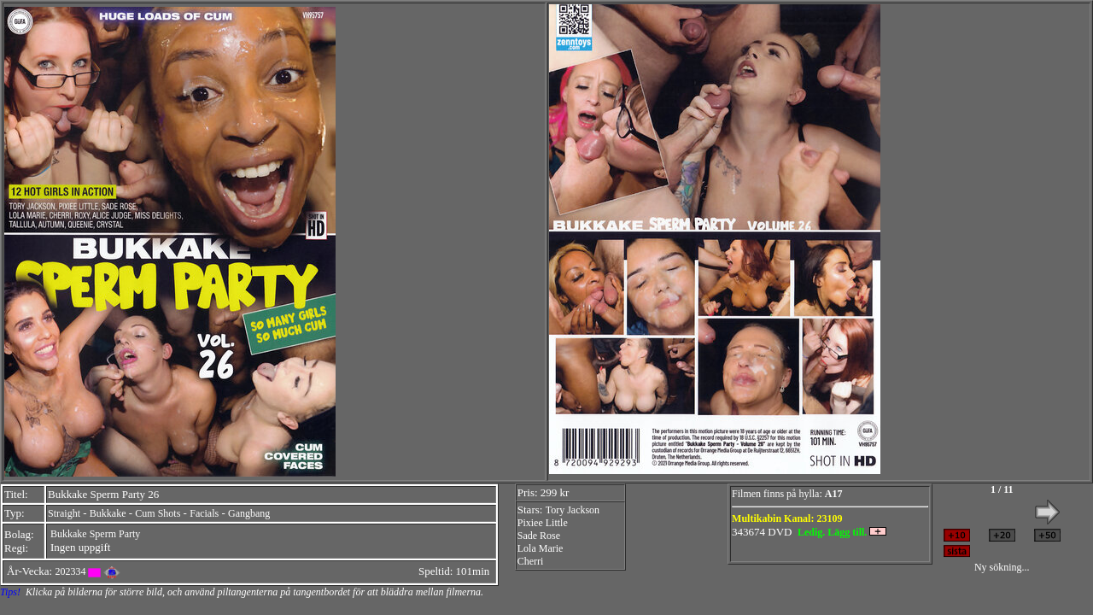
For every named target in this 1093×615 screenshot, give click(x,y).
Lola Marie (540, 548)
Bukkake (108, 513)
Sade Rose (538, 536)
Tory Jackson (572, 510)
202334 (70, 571)
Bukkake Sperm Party (95, 534)
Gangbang (249, 513)
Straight (64, 513)
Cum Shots (157, 513)
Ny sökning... (1002, 567)
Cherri (530, 561)
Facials (204, 513)
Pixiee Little (542, 523)
